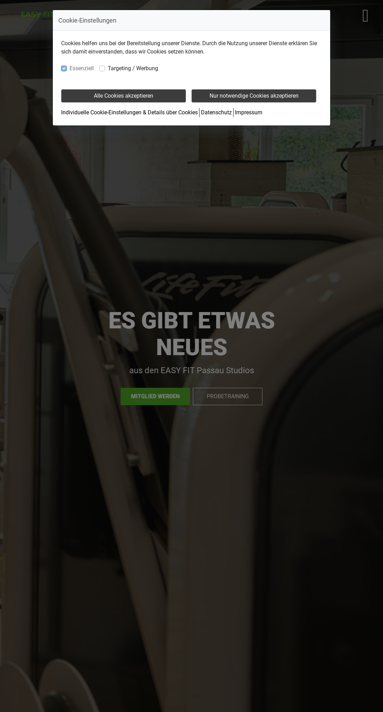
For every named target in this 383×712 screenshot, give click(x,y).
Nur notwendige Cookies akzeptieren (254, 95)
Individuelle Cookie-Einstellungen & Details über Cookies (129, 112)
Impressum (248, 112)
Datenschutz (216, 112)
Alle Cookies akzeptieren (123, 95)
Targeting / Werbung (133, 68)
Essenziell (82, 68)
